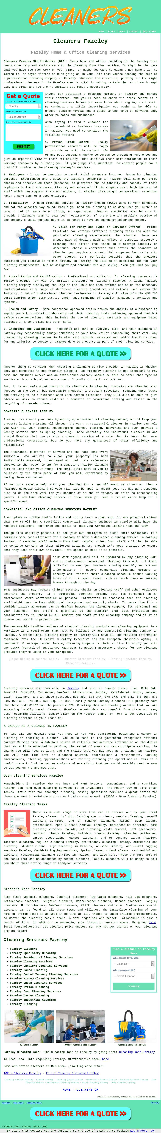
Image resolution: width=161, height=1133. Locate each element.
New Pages (18, 1103)
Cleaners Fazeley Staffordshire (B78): (36, 61)
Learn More (138, 1130)
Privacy (155, 1103)
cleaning (95, 94)
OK (152, 1130)
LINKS (111, 31)
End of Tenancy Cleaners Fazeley (72, 1073)
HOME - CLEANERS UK (80, 1090)
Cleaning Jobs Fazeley (137, 1052)
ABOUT (122, 31)
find (16, 897)
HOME (101, 31)
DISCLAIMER (149, 31)
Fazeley (73, 688)
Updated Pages (34, 1103)
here (152, 922)
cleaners (32, 82)
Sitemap (6, 1103)
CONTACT (134, 31)
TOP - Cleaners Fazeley (22, 1073)
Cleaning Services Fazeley (35, 940)
